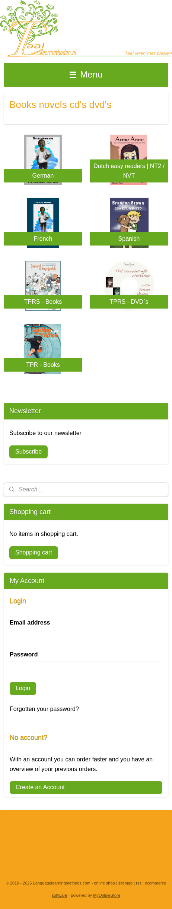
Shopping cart (33, 552)
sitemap (125, 883)
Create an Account (40, 787)
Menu (86, 74)
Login (23, 688)
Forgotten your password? (44, 709)
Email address (30, 622)
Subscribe (28, 451)
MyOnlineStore (106, 895)
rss (138, 883)
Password (24, 654)
